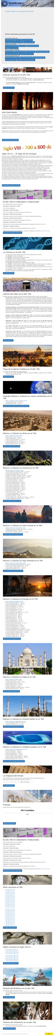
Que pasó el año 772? (10, 915)
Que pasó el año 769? (10, 911)
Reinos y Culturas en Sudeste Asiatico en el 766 (14, 761)
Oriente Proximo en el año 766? (26, 54)
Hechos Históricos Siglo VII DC (12, 952)
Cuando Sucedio (10, 11)
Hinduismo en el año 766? (11, 45)
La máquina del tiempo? (26, 57)
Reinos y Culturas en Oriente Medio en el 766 (13, 726)
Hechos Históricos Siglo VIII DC (12, 953)
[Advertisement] (27, 22)
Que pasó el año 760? (10, 899)
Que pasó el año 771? (10, 914)
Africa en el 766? (9, 51)
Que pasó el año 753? (10, 889)
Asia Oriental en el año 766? (43, 51)
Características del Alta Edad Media (10, 140)
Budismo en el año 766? (33, 45)
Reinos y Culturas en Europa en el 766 (12, 638)
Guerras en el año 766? (27, 39)
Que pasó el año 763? (10, 903)
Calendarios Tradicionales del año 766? (26, 59)
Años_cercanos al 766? (11, 59)
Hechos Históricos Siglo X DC (12, 956)
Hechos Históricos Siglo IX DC (12, 955)
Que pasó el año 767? (10, 909)
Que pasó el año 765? (10, 905)
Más (29, 1034)
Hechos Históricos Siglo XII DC (12, 959)
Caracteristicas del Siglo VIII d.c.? (13, 39)
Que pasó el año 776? (10, 921)
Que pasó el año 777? (10, 922)
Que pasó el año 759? (10, 897)
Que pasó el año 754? (10, 891)
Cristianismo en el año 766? (12, 48)
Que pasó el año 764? (10, 904)
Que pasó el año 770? (10, 913)
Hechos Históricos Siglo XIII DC (12, 960)
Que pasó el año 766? (10, 907)
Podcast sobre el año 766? (38, 57)
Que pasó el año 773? (10, 917)
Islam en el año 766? (8, 340)
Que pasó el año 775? (10, 919)
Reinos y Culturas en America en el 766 (12, 500)
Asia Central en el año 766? (12, 54)
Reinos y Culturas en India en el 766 (11, 691)
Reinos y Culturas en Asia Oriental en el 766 (13, 570)
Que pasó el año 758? (10, 896)
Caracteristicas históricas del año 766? (14, 42)
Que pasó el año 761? (10, 900)
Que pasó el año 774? (10, 918)
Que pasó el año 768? (10, 910)
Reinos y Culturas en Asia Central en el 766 (13, 534)
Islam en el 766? (22, 45)
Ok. (49, 1034)
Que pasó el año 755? (10, 892)
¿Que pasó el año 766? (26, 11)
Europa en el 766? (31, 51)
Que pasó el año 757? (10, 895)
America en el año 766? (20, 51)
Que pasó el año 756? (10, 893)
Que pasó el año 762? (10, 901)
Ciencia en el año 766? (29, 42)
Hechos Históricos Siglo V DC (12, 949)
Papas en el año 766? (8, 376)
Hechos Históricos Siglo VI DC (12, 950)
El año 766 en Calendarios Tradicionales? (12, 232)
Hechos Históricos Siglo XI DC (12, 958)
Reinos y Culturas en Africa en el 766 (11, 446)
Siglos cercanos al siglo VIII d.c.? (11, 963)
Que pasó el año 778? (10, 923)
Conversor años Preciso (45, 230)
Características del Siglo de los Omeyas (11, 185)
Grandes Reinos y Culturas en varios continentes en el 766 (16, 406)
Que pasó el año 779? (10, 925)
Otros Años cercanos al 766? (10, 927)
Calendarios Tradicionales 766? (12, 57)
